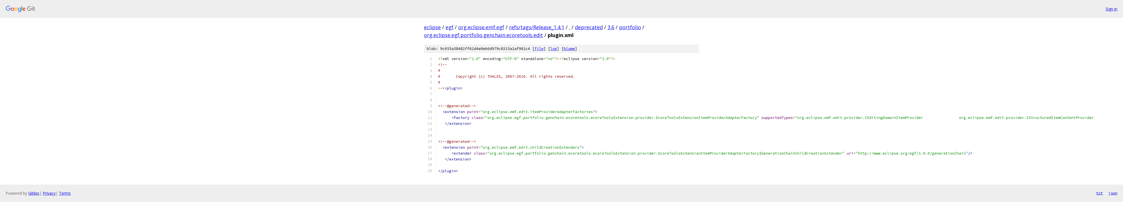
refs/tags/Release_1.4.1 (536, 27)
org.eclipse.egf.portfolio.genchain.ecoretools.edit (483, 35)
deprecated (589, 27)
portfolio (630, 27)
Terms (65, 193)
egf (449, 27)
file (539, 48)
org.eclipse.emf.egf (481, 27)
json (1112, 193)
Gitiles (33, 193)
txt (1099, 193)
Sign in (1111, 9)
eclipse (432, 27)
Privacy (49, 193)
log (553, 48)
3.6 (611, 27)
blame (569, 48)
